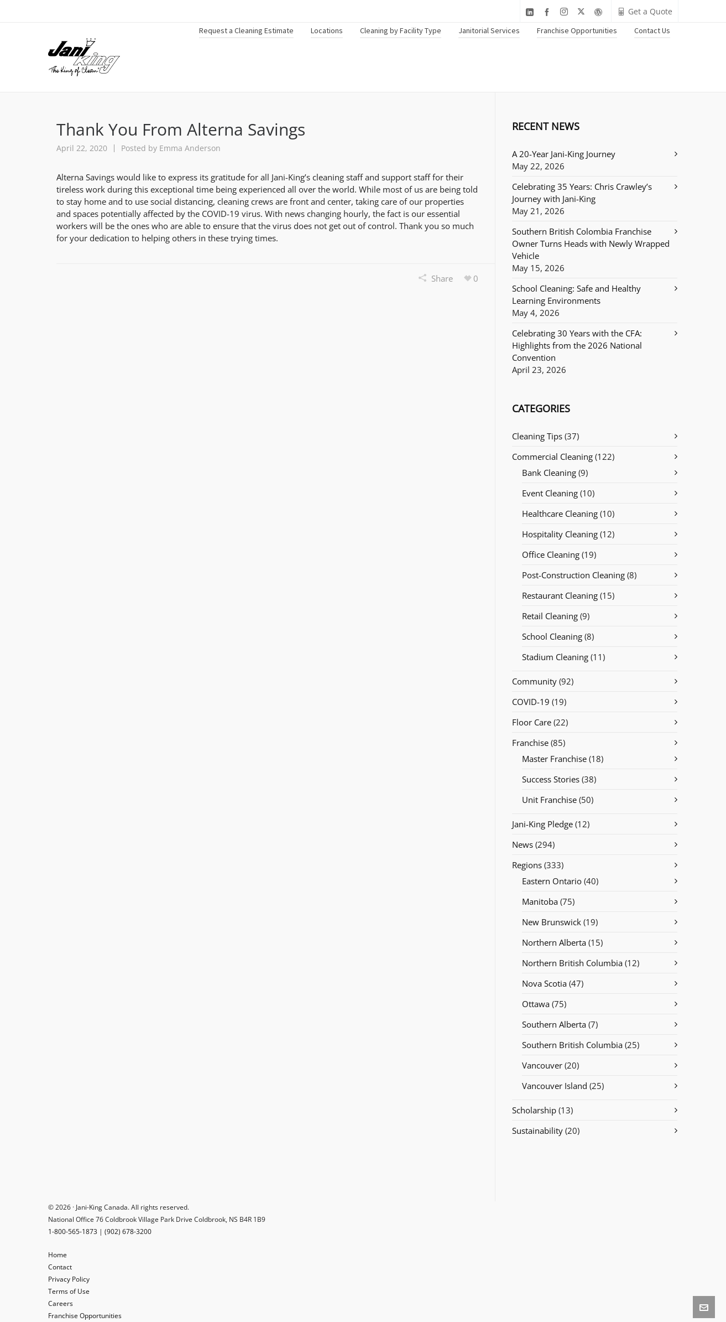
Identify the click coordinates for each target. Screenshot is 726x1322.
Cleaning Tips (537, 436)
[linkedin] (531, 12)
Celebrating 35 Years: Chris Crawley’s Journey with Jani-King (582, 192)
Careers (60, 1303)
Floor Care (531, 722)
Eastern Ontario (552, 880)
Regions (527, 864)
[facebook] (548, 12)
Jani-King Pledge (542, 824)
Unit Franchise (549, 799)
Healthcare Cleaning (560, 513)
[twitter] (582, 12)
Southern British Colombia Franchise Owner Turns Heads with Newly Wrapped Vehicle (591, 243)
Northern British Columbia (572, 962)
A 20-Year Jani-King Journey (563, 153)
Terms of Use (69, 1291)
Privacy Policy (69, 1279)
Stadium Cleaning (555, 656)
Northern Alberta (554, 942)
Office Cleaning (550, 554)
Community (534, 681)
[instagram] (565, 12)
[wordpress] (599, 12)
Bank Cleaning (549, 472)
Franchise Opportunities (85, 1315)
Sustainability (537, 1130)
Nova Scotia (544, 983)
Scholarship (534, 1110)
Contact (60, 1267)
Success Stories (550, 779)
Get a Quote (644, 11)
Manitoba (540, 901)
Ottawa (536, 1003)
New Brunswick (551, 921)
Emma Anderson (190, 148)
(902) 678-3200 (128, 1231)
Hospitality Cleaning (560, 534)
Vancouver (542, 1065)
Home (57, 1254)
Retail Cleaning (550, 615)
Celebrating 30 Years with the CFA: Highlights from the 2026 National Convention (577, 345)
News (522, 844)
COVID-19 (531, 701)
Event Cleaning (550, 493)
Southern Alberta (554, 1024)
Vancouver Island (554, 1085)
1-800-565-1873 (72, 1231)
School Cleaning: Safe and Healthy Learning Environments (576, 294)
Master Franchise (554, 758)
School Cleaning (552, 636)
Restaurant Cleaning (560, 595)
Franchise (530, 742)
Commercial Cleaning (552, 456)
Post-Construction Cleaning (573, 574)
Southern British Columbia (572, 1044)
